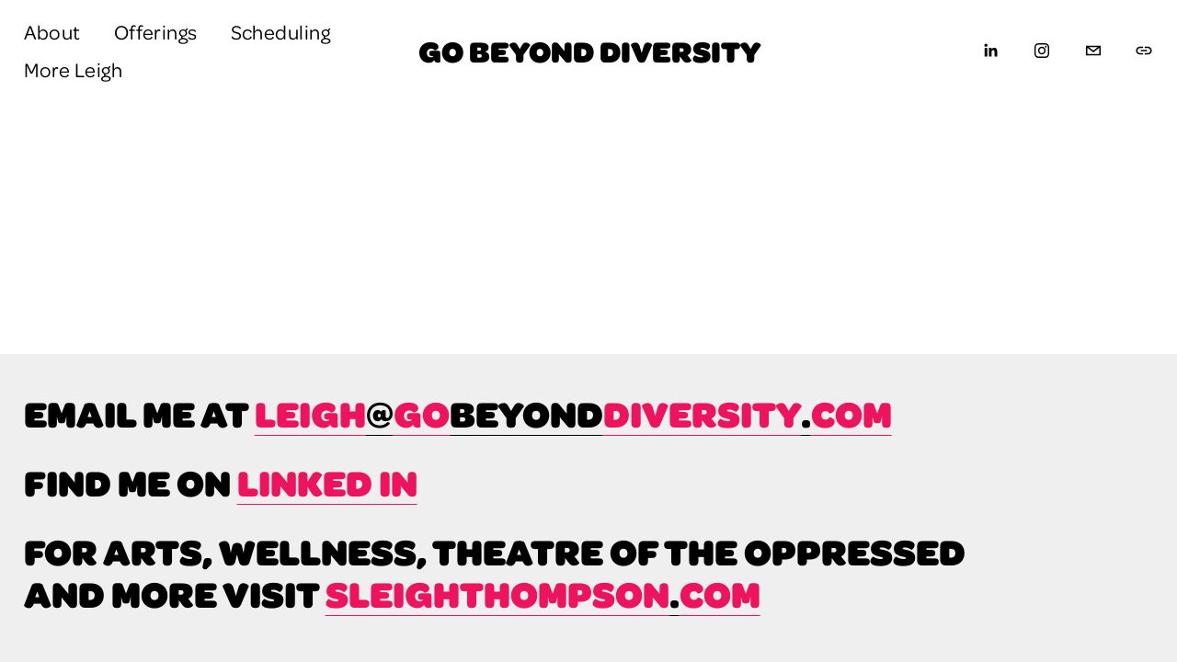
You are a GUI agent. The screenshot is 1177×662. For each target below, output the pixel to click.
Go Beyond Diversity (589, 50)
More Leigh (73, 69)
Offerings (156, 31)
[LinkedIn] (990, 50)
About (52, 31)
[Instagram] (1042, 50)
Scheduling (281, 31)
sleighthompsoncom (543, 594)
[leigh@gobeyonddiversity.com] (1093, 50)
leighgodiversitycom (573, 414)
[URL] (1144, 50)
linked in (327, 483)
